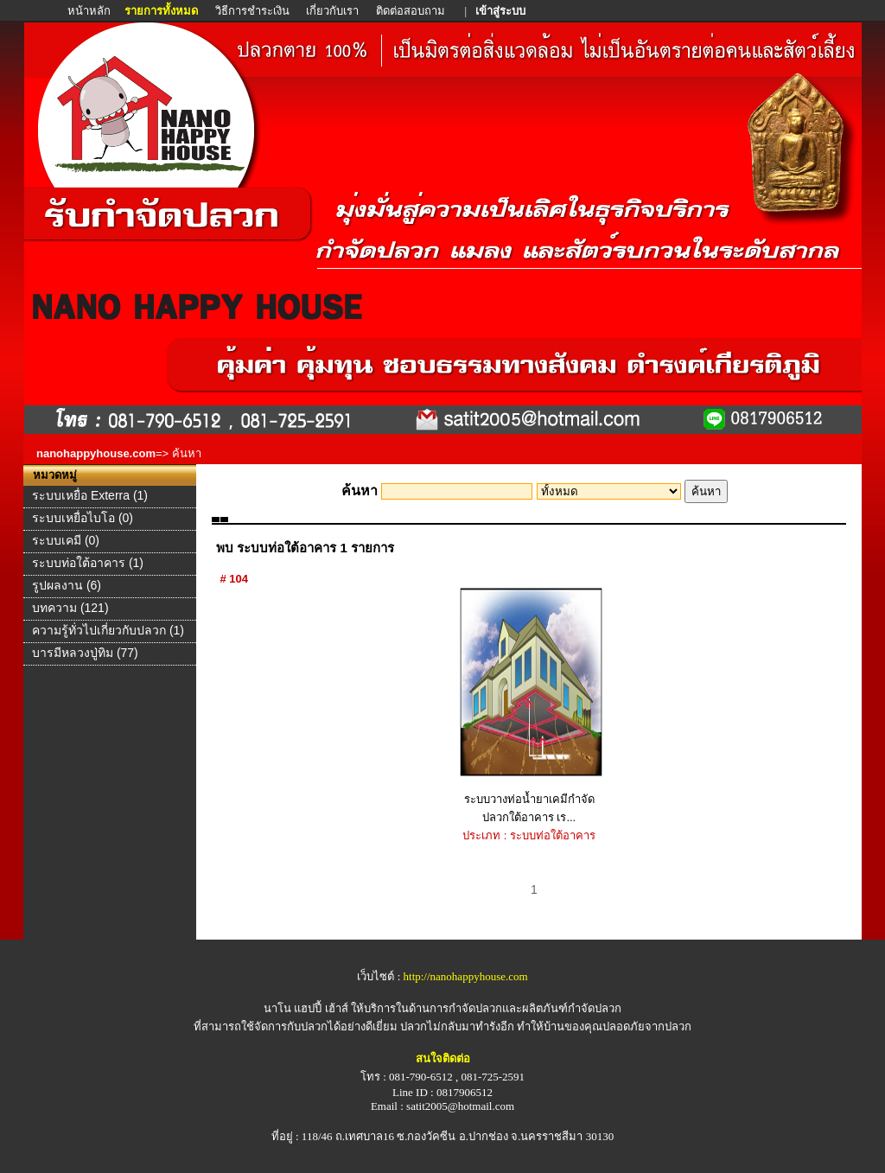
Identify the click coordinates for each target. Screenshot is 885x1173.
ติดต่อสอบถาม (412, 10)
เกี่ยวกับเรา (332, 10)
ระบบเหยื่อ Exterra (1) (90, 495)
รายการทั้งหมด (161, 10)
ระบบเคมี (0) (65, 540)
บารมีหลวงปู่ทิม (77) (85, 653)
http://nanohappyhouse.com (466, 976)
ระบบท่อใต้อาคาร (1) (87, 563)
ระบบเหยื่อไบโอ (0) (82, 518)
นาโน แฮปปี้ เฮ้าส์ (306, 1008)
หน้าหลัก (90, 10)
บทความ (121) (70, 608)
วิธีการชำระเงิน (253, 10)
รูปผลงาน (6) (66, 585)
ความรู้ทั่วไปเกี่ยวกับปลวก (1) (108, 630)
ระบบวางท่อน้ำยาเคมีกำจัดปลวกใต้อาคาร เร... (529, 705)
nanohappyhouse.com (96, 453)
